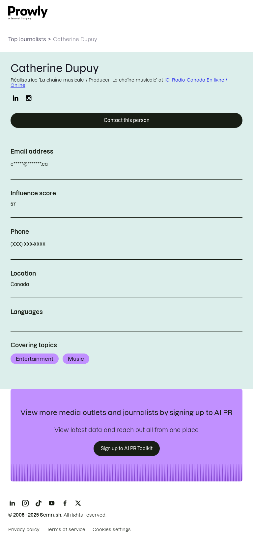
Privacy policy (24, 529)
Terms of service (66, 529)
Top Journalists (27, 39)
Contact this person (127, 120)
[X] (78, 503)
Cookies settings (112, 529)
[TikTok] (38, 503)
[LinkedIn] (12, 503)
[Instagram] (25, 503)
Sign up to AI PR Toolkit (127, 448)
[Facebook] (65, 503)
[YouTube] (52, 503)
